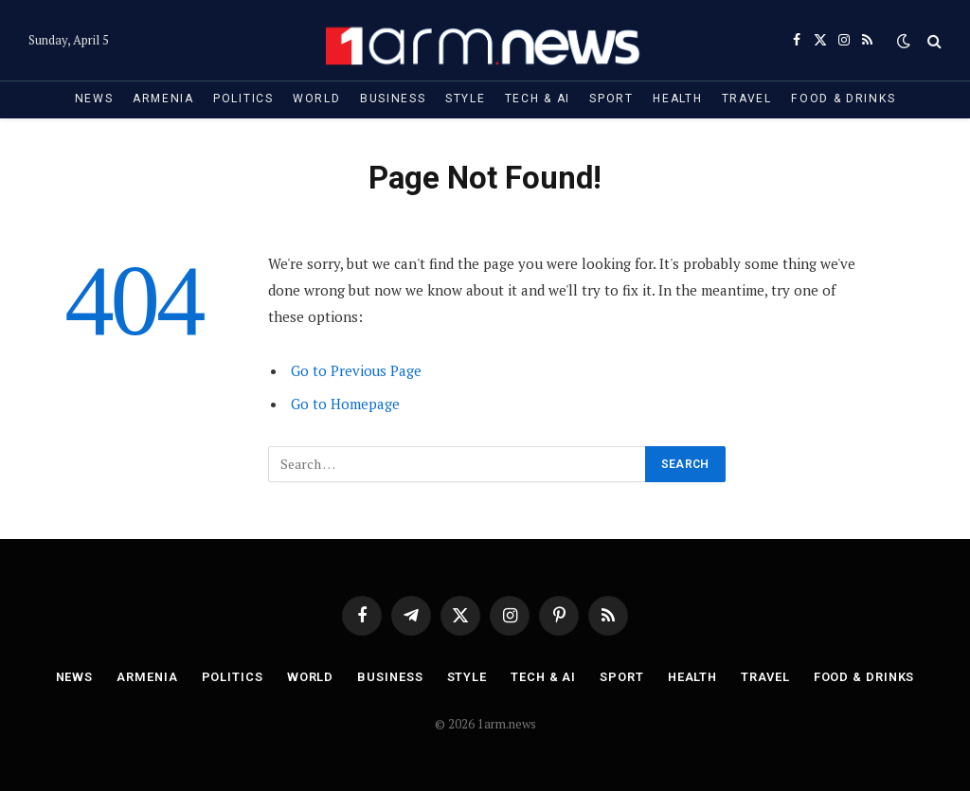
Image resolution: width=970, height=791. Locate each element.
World (316, 98)
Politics (243, 98)
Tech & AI (537, 98)
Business (393, 98)
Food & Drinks (843, 98)
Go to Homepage (345, 403)
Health (677, 98)
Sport (611, 98)
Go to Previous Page (356, 370)
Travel (747, 98)
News (94, 98)
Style (465, 98)
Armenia (163, 98)
